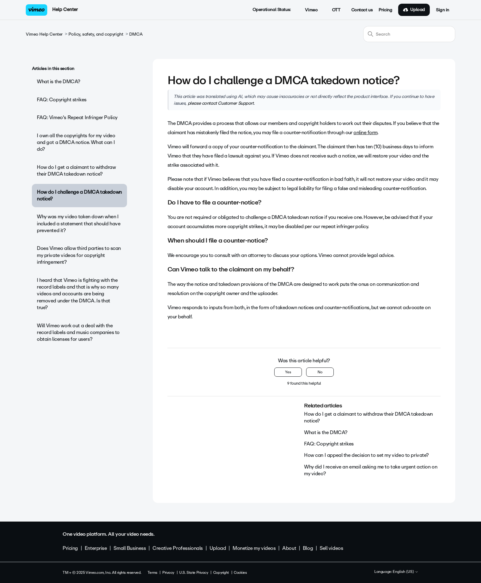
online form (365, 132)
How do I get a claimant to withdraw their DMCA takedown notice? (76, 170)
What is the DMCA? (58, 81)
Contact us (362, 10)
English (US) (405, 572)
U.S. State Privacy (193, 572)
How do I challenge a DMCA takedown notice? (79, 195)
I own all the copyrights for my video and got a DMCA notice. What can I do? (76, 142)
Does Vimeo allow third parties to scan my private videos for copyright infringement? (79, 255)
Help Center (65, 9)
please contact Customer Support (221, 103)
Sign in (442, 10)
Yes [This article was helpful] (288, 372)
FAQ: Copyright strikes (62, 99)
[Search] (409, 34)
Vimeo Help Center (44, 34)
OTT (332, 10)
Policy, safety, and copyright (95, 34)
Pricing (385, 10)
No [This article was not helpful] (319, 372)
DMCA (135, 34)
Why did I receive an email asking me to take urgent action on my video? (370, 470)
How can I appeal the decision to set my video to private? (366, 455)
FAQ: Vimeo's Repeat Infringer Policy (77, 117)
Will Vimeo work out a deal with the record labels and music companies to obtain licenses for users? (78, 332)
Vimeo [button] (307, 10)
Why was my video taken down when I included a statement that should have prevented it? (78, 223)
